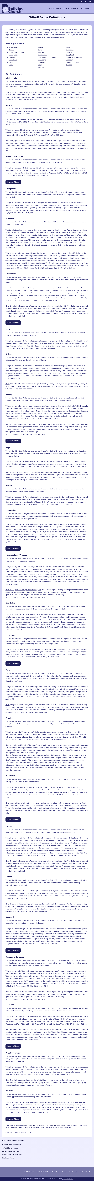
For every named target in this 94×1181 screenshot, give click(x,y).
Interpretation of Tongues (47, 57)
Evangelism (13, 55)
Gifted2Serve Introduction (11, 1145)
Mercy (40, 65)
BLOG (64, 1172)
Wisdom (69, 65)
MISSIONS (85, 8)
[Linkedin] (85, 1)
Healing (40, 47)
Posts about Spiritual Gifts (12, 1155)
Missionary (70, 47)
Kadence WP (68, 1179)
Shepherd (70, 55)
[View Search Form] (90, 1)
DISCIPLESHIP (42, 1172)
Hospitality (41, 52)
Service (69, 52)
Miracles (41, 67)
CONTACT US (85, 1172)
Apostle (11, 50)
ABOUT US (73, 1172)
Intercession (42, 55)
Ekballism (12, 57)
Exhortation (13, 60)
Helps (40, 50)
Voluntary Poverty (72, 62)
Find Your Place (8, 1158)
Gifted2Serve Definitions (11, 1151)
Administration (14, 47)
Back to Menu (13, 182)
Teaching (69, 60)
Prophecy (69, 50)
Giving (11, 65)
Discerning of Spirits (16, 52)
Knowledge (42, 60)
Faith (11, 62)
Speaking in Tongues (74, 57)
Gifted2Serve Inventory (10, 1148)
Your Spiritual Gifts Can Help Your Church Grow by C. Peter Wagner (45, 1125)
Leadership (42, 62)
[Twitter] (82, 1)
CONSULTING (54, 8)
